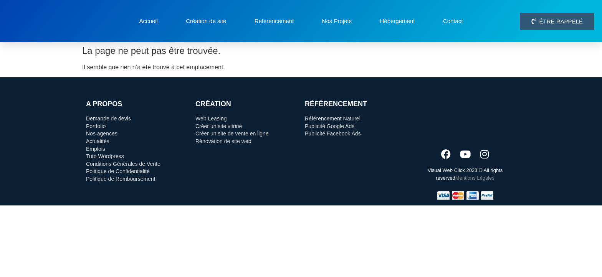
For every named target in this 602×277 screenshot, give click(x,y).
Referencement (274, 21)
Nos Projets (337, 21)
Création (213, 104)
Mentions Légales (475, 178)
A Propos (104, 104)
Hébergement (397, 21)
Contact (453, 21)
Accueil (148, 21)
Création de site (206, 21)
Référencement (336, 104)
